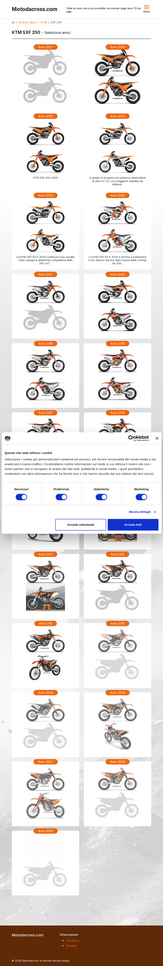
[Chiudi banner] (157, 438)
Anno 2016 (118, 413)
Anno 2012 (117, 554)
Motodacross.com (33, 9)
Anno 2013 (46, 554)
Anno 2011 (45, 623)
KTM (44, 22)
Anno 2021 (45, 274)
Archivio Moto (27, 22)
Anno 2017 (46, 413)
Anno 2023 (45, 195)
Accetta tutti (133, 524)
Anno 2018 (118, 343)
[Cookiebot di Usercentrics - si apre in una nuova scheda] (131, 438)
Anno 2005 (45, 831)
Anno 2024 (117, 116)
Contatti (71, 946)
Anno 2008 (117, 693)
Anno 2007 (45, 762)
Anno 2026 (117, 47)
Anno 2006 (117, 762)
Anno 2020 (117, 274)
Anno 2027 (45, 47)
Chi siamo (72, 941)
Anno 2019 (46, 343)
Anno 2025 (45, 116)
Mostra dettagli (140, 511)
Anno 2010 (118, 623)
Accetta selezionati (80, 524)
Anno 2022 (117, 195)
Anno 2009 (45, 693)
